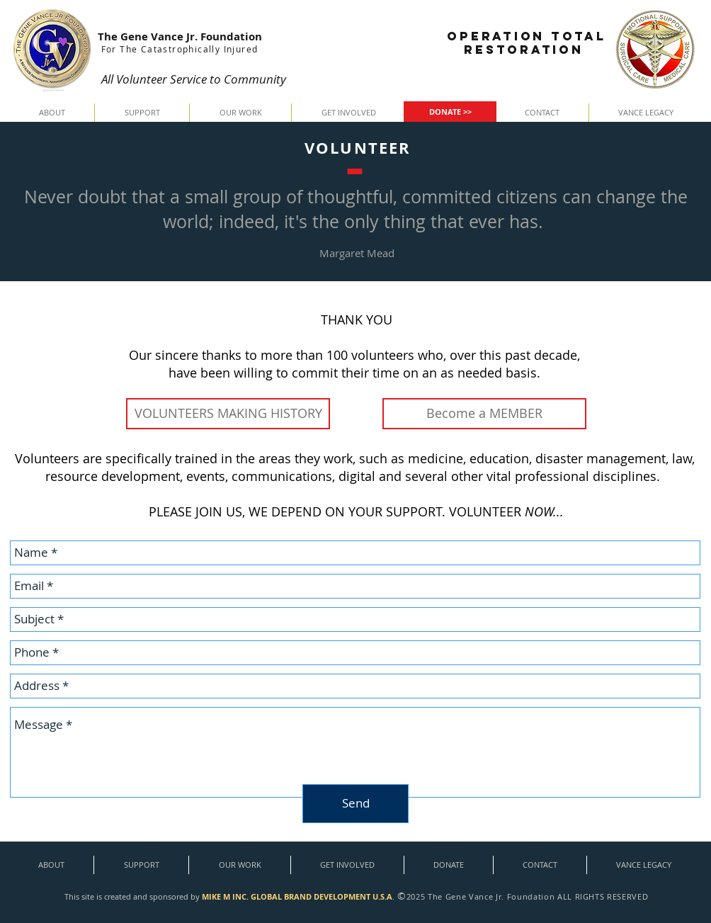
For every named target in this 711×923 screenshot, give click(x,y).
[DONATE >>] (450, 111)
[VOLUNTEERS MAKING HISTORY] (228, 413)
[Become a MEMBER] (484, 413)
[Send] (355, 803)
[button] (51, 112)
